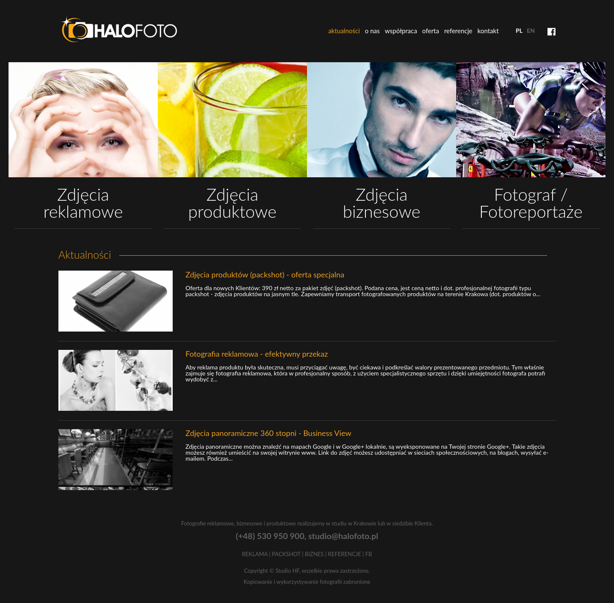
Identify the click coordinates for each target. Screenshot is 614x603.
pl (519, 30)
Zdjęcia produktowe (232, 203)
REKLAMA (254, 554)
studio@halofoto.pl (343, 536)
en (531, 30)
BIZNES (314, 554)
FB (368, 554)
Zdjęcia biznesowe (381, 203)
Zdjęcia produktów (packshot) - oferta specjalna (264, 274)
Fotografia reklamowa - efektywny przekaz (256, 353)
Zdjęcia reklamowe (83, 203)
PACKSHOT (286, 554)
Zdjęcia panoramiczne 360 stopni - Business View (268, 433)
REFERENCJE (344, 554)
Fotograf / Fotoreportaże (531, 203)
